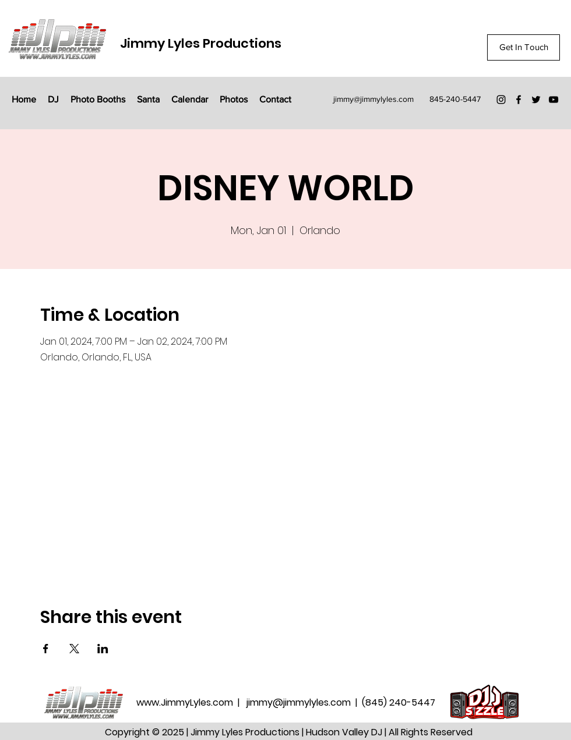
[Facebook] (518, 99)
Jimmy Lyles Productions (200, 43)
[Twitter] (536, 99)
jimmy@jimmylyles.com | (304, 702)
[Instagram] (501, 99)
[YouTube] (553, 99)
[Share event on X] (74, 648)
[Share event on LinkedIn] (102, 648)
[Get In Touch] (523, 47)
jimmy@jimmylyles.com (373, 99)
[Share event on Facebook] (45, 648)
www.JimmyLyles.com (185, 702)
